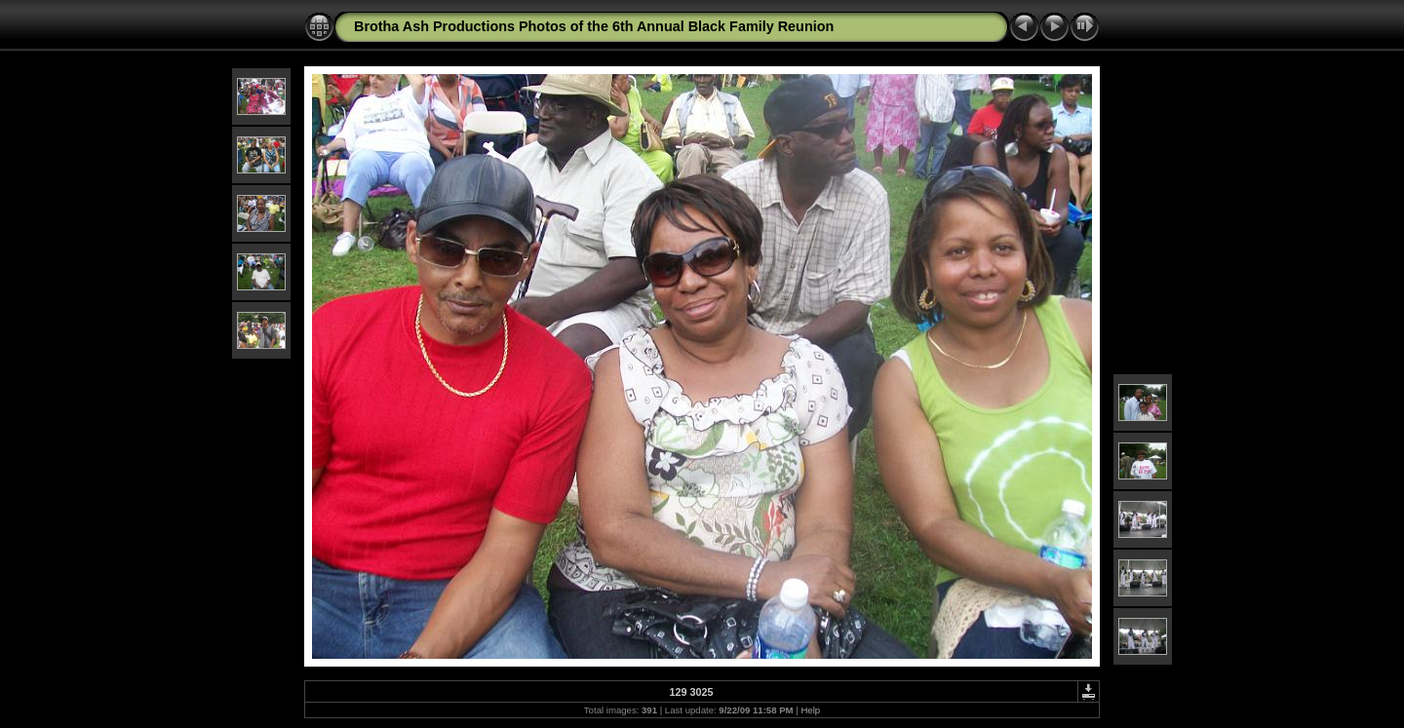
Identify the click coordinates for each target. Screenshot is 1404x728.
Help (810, 710)
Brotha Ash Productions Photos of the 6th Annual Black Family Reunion (594, 26)
